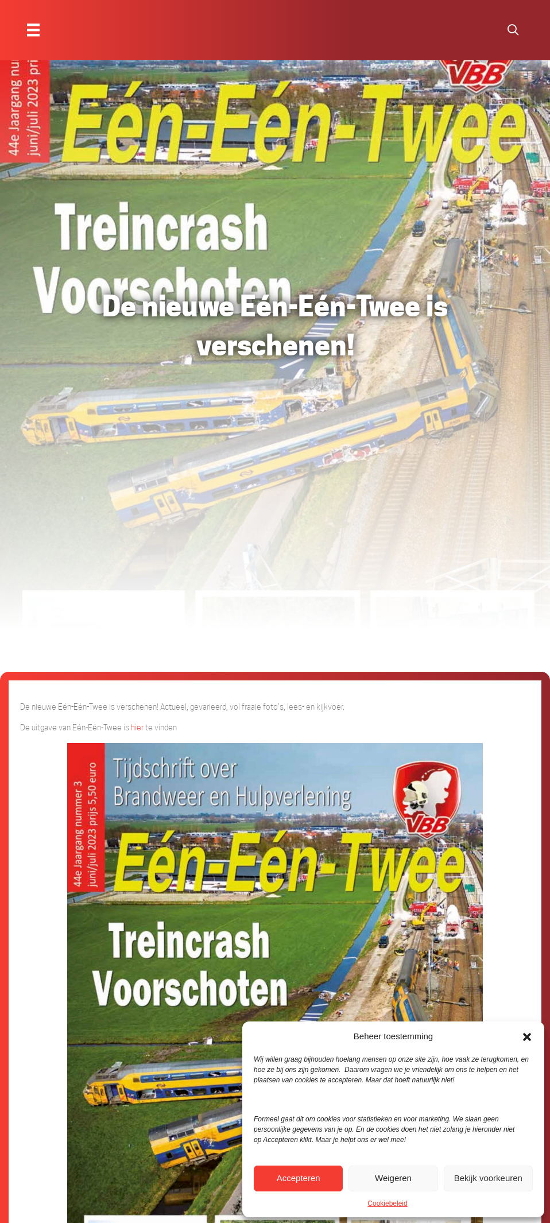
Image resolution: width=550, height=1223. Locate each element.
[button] (527, 1036)
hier (137, 727)
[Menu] (33, 30)
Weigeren (393, 1178)
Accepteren (298, 1178)
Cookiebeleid (387, 1203)
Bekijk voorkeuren (488, 1178)
